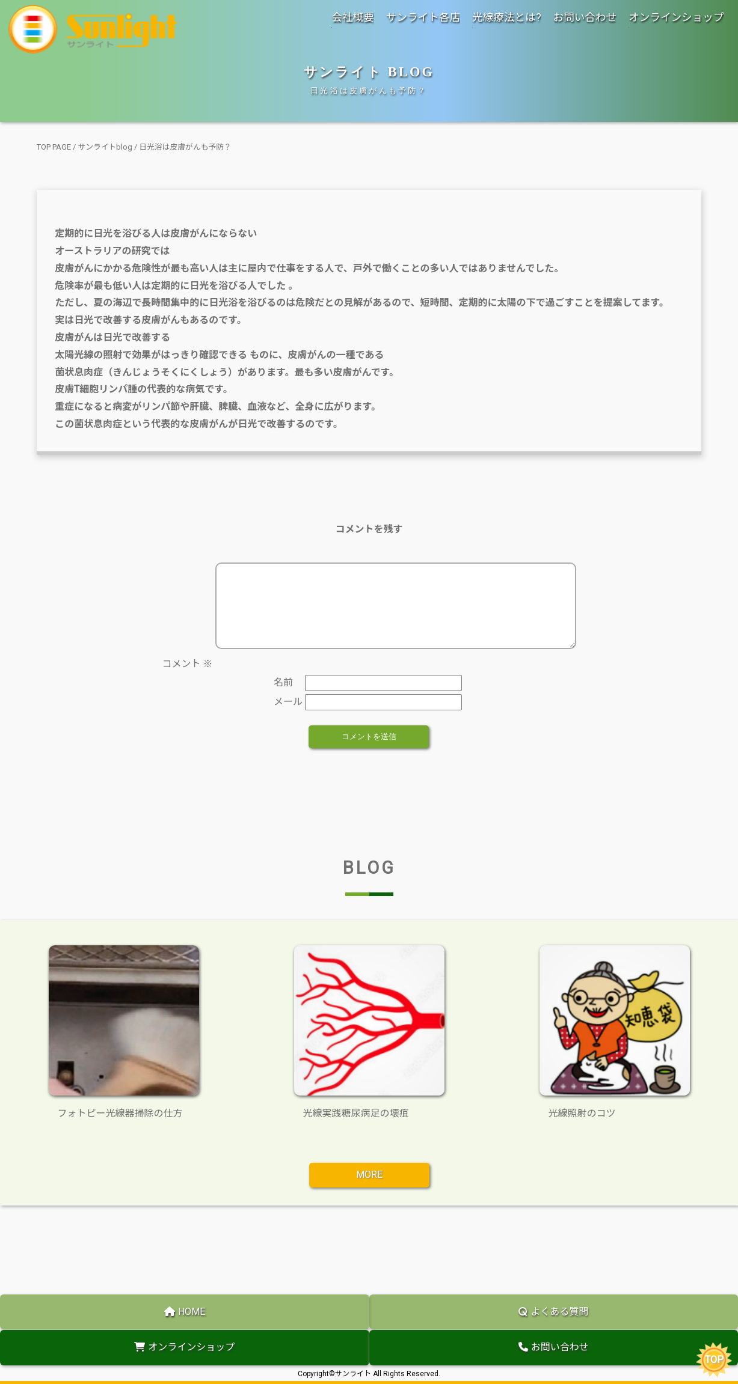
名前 (283, 697)
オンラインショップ (676, 17)
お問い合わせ (585, 17)
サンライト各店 (423, 17)
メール (288, 716)
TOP (714, 1359)
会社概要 (352, 17)
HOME (184, 1311)
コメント (187, 678)
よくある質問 (553, 1311)
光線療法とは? (506, 17)
